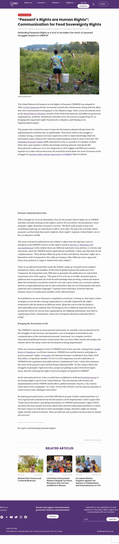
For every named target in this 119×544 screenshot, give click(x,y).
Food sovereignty (24, 15)
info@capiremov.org (105, 531)
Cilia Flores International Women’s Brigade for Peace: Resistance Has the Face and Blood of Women (59, 482)
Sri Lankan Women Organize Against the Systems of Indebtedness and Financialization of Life (88, 482)
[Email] (95, 519)
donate (53, 516)
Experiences (38, 475)
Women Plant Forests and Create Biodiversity (29, 479)
